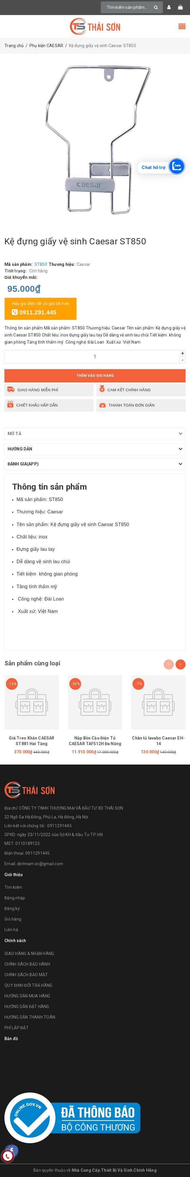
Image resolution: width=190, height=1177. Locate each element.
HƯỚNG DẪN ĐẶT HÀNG (26, 1006)
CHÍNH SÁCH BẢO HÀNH (27, 964)
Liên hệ (11, 929)
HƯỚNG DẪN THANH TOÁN (29, 1017)
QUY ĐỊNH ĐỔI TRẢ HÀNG (28, 985)
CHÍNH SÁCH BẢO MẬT (26, 974)
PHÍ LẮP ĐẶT (16, 1027)
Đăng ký (12, 908)
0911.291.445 (34, 312)
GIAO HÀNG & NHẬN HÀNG (29, 953)
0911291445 (37, 853)
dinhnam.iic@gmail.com (40, 863)
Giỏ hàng (12, 919)
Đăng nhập (14, 898)
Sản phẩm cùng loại (32, 663)
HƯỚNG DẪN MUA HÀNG (27, 996)
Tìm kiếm (13, 887)
